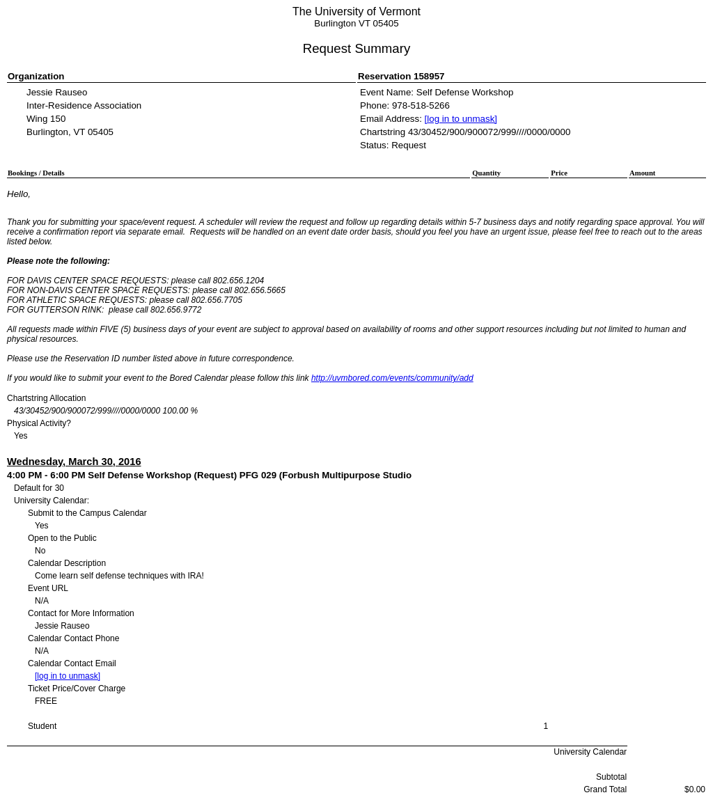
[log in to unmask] (461, 118)
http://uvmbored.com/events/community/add (392, 378)
